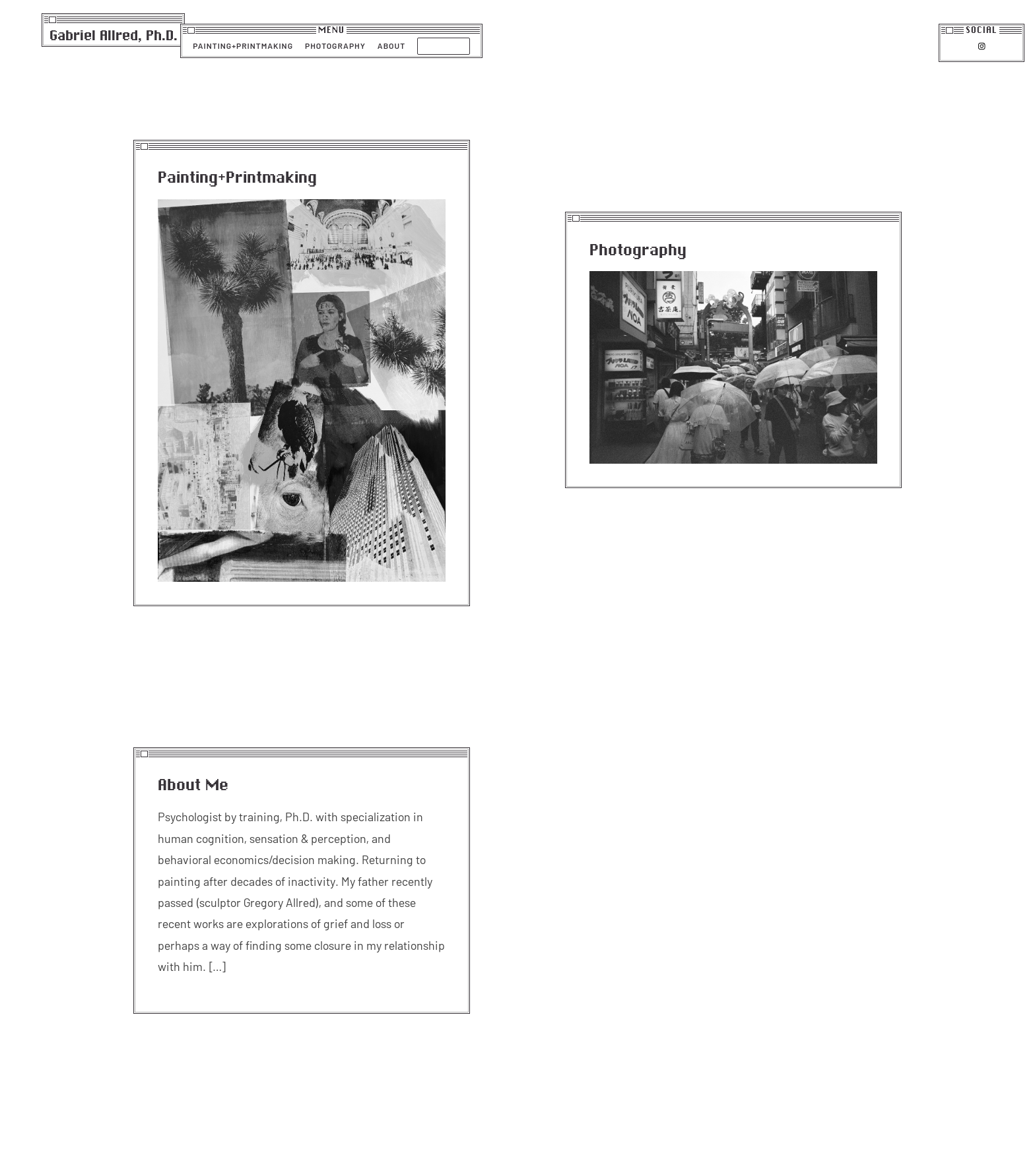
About (391, 45)
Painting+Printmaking (243, 45)
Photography (335, 45)
